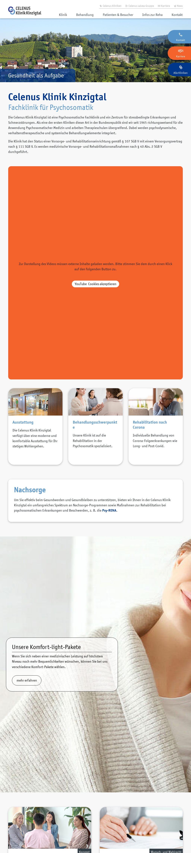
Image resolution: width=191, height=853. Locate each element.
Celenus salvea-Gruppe (139, 5)
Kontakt (177, 15)
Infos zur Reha (152, 15)
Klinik (63, 15)
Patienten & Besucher (118, 15)
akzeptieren (95, 284)
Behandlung (85, 15)
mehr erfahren (27, 680)
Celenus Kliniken (110, 5)
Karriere (164, 5)
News (178, 5)
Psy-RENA (109, 510)
